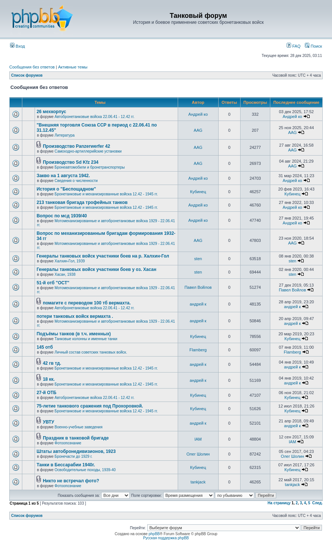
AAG (198, 130)
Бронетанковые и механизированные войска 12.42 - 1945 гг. (106, 194)
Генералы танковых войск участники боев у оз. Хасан (96, 269)
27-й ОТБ (46, 392)
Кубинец (198, 191)
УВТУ (48, 422)
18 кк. (49, 379)
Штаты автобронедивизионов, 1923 (76, 451)
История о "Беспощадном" (66, 189)
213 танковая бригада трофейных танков (82, 202)
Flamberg (198, 350)
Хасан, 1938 (65, 274)
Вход (17, 46)
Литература (65, 135)
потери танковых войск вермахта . (74, 316)
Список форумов (27, 75)
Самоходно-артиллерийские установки (88, 151)
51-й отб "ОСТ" (52, 282)
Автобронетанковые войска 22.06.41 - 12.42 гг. (95, 117)
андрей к (198, 304)
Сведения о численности (76, 181)
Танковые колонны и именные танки (86, 339)
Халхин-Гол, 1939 (70, 261)
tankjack (198, 482)
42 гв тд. (52, 363)
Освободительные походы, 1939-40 (85, 470)
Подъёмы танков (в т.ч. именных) (73, 333)
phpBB (154, 534)
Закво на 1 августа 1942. (63, 175)
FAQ (293, 46)
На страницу (279, 503)
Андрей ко (198, 114)
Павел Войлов (198, 287)
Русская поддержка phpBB (166, 538)
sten (198, 258)
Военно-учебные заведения (79, 427)
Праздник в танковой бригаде (76, 438)
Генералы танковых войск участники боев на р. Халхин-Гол (102, 256)
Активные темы (72, 67)
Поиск (313, 46)
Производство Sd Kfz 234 (71, 162)
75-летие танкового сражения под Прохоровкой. (89, 406)
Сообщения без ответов (32, 67)
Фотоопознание (68, 443)
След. (317, 503)
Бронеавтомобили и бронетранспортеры (90, 167)
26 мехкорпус (51, 111)
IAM (198, 439)
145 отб (44, 347)
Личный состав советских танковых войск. (91, 352)
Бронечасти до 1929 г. (74, 456)
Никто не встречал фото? (71, 480)
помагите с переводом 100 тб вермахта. (86, 303)
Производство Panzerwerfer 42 (76, 146)
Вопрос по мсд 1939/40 (61, 215)
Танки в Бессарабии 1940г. (65, 464)
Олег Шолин (198, 454)
